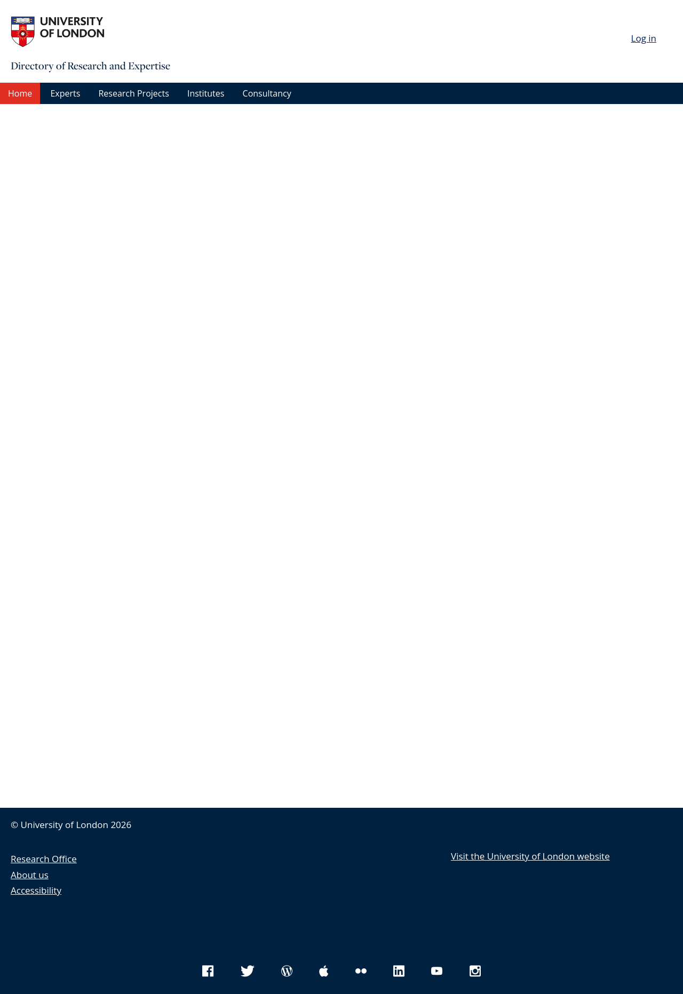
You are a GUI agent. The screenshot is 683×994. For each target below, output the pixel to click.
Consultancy (267, 93)
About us (30, 875)
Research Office (44, 859)
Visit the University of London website (530, 856)
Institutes (205, 93)
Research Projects (133, 93)
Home (20, 93)
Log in (643, 38)
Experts (65, 93)
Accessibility (36, 890)
